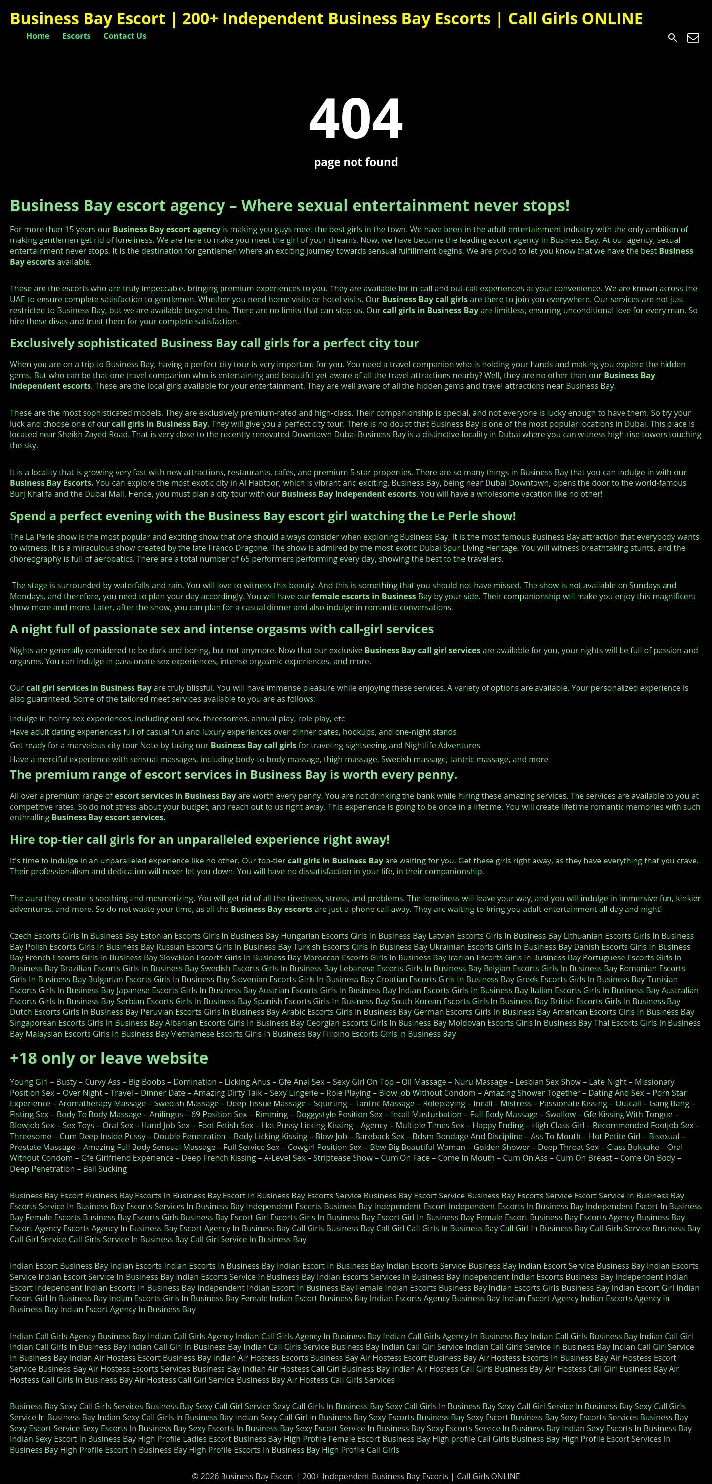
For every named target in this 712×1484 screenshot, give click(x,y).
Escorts (76, 35)
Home (37, 35)
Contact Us (125, 35)
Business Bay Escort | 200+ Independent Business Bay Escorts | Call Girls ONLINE (326, 18)
